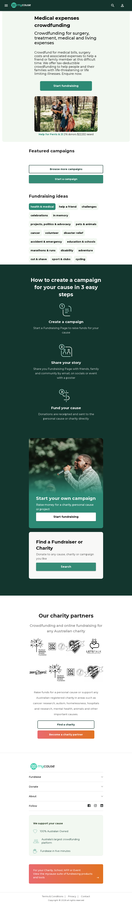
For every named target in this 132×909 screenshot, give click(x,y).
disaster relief (73, 232)
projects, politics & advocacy (51, 224)
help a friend (67, 206)
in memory (60, 215)
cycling (80, 259)
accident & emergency (46, 241)
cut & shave (39, 259)
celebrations (39, 215)
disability (67, 250)
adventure (85, 250)
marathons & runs (43, 250)
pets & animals (86, 224)
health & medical (42, 206)
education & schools (81, 241)
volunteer (52, 232)
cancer (35, 232)
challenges (89, 206)
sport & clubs (61, 259)
